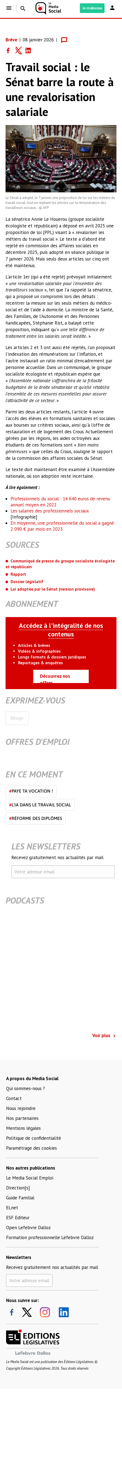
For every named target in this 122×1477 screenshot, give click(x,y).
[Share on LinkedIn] (30, 50)
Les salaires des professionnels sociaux (50, 511)
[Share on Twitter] (21, 50)
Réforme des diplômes (35, 818)
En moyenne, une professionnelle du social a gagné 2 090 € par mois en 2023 (62, 526)
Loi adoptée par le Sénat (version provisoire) (53, 589)
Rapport (18, 574)
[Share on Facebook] (11, 50)
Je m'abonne (92, 8)
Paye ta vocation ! (31, 790)
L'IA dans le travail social (40, 804)
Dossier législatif (27, 581)
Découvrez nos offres (55, 678)
